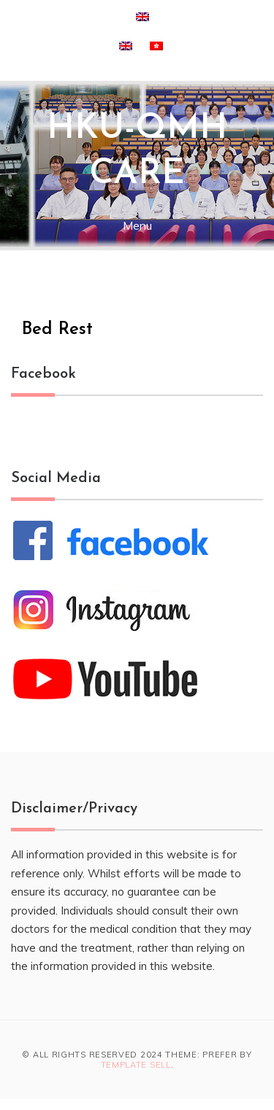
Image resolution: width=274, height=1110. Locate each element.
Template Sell (136, 1065)
